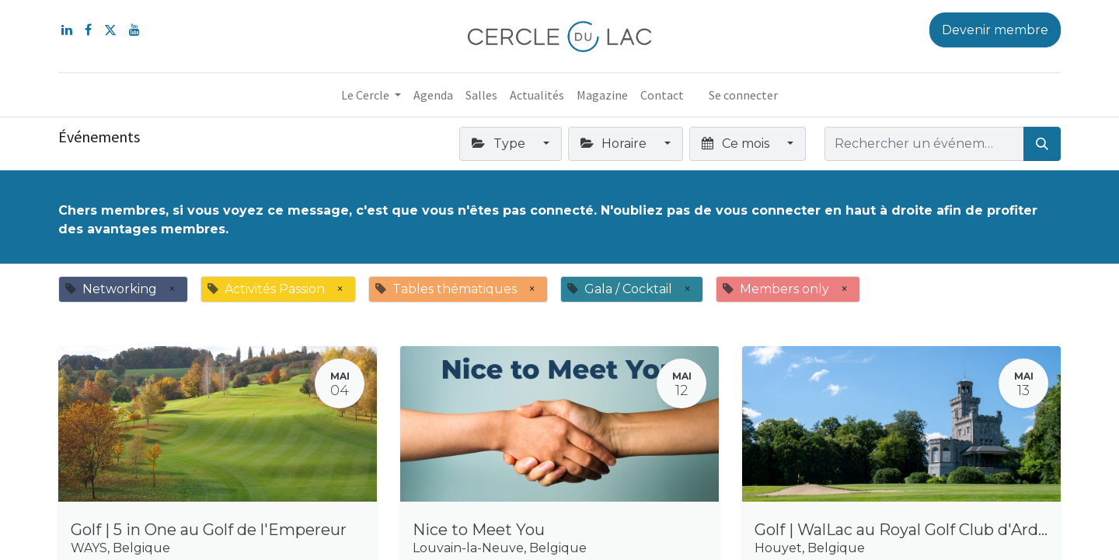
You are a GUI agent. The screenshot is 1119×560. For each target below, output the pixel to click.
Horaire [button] (615, 143)
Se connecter (743, 95)
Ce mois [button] (737, 143)
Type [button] (500, 143)
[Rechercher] (1042, 144)
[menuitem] (433, 94)
